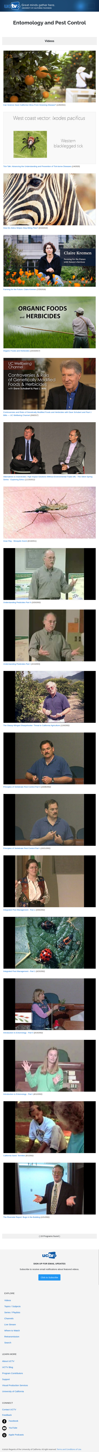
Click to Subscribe (49, 1277)
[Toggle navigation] (91, 5)
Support (6, 1379)
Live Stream (10, 1324)
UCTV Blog (7, 1367)
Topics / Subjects (12, 1306)
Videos (7, 1300)
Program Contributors (12, 1373)
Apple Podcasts (16, 1434)
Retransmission (11, 1336)
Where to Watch (12, 1330)
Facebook (13, 1421)
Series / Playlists (12, 1312)
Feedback (7, 1415)
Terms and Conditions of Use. (69, 1449)
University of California (13, 1391)
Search (7, 1342)
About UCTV (8, 1361)
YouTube (13, 1428)
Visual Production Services (15, 1385)
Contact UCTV (9, 1409)
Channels (8, 1318)
